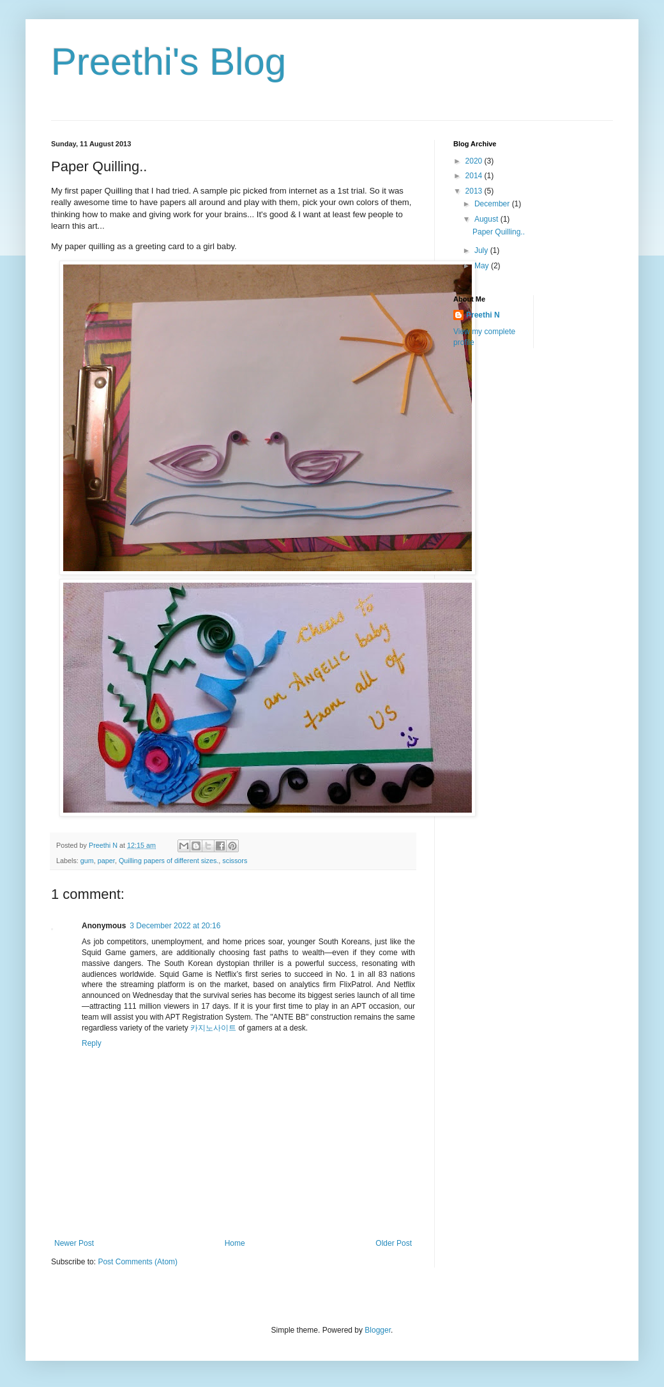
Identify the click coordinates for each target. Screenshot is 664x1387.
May (482, 265)
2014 (475, 175)
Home (235, 1243)
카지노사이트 (213, 1027)
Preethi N (483, 314)
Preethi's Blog (168, 61)
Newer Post (74, 1243)
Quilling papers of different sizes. (168, 860)
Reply (92, 1043)
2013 (475, 191)
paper (106, 860)
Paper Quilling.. (498, 231)
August (487, 219)
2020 (475, 161)
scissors (234, 860)
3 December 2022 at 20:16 (175, 925)
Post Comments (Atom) (137, 1261)
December (493, 203)
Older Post (393, 1243)
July (482, 250)
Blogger (378, 1330)
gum (87, 860)
